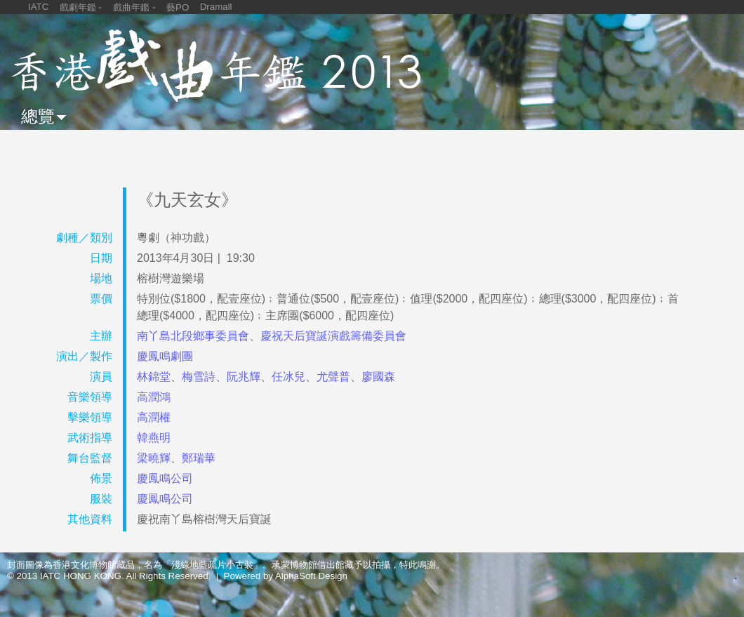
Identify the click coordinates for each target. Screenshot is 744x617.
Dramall (216, 6)
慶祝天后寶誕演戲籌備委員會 (333, 336)
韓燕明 (154, 438)
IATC (38, 6)
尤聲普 (333, 377)
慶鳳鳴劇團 (165, 356)
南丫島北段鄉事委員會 (193, 336)
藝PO (177, 7)
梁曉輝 (154, 458)
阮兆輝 (243, 377)
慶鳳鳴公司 (165, 478)
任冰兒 (288, 377)
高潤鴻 (154, 397)
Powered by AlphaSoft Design (285, 576)
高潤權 (154, 417)
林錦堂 (154, 377)
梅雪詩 (198, 377)
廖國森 (378, 377)
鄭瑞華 (198, 458)
